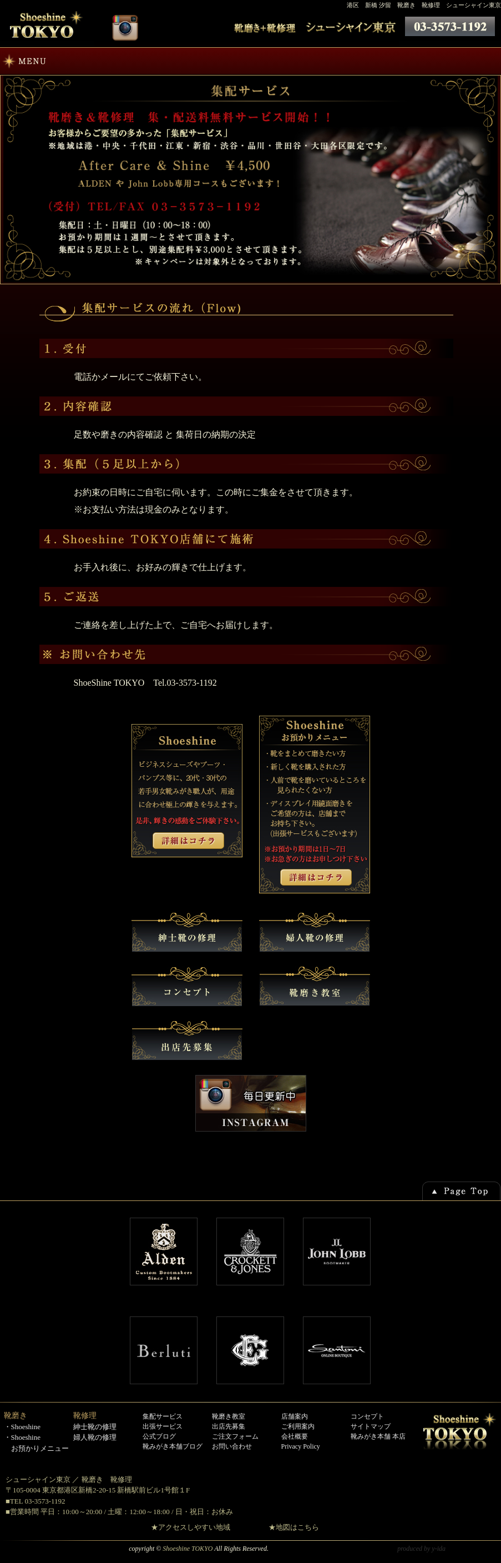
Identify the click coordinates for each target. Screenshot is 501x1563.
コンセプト (367, 1416)
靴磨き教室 (228, 1416)
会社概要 (294, 1436)
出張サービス (163, 1426)
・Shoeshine (22, 1427)
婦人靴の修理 (95, 1437)
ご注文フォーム (235, 1436)
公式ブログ (159, 1436)
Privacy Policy (300, 1446)
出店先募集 (228, 1426)
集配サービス (163, 1416)
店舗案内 (294, 1416)
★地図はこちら (294, 1527)
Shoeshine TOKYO (187, 1548)
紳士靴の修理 (95, 1427)
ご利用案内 (298, 1426)
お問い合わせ (232, 1446)
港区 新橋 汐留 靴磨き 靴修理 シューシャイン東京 (424, 5)
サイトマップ (371, 1426)
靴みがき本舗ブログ (173, 1446)
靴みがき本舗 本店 (378, 1436)
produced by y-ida (421, 1548)
